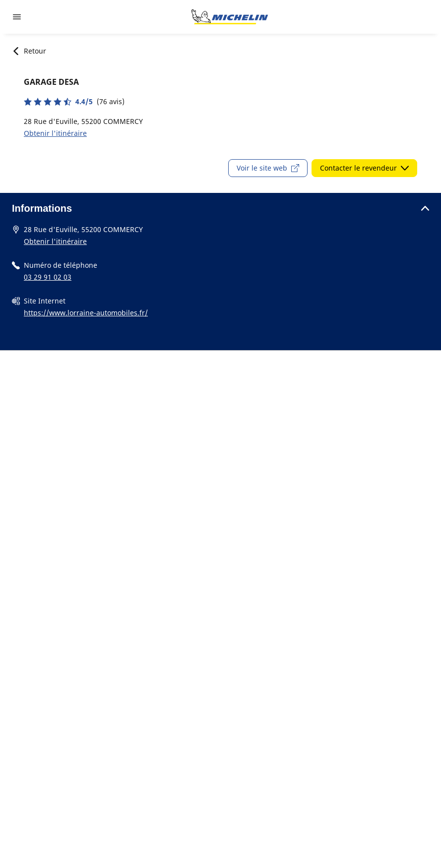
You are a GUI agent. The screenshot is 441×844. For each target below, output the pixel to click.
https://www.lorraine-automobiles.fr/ (86, 312)
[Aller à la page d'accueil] (229, 17)
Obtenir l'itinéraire (55, 133)
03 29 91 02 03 (47, 277)
